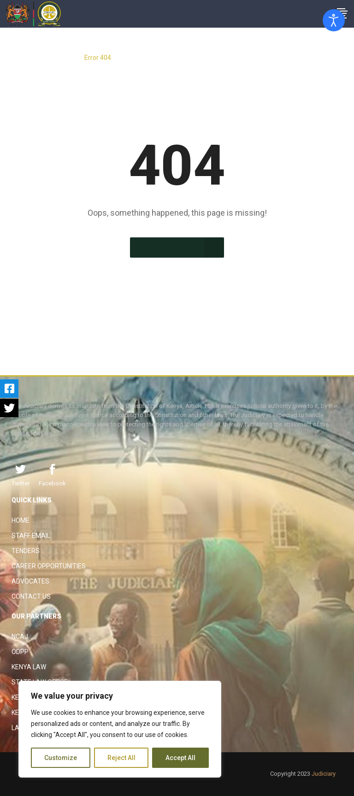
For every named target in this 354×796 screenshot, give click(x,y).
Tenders (26, 550)
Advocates (30, 581)
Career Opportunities (49, 566)
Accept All (180, 757)
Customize (60, 757)
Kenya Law (29, 667)
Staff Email (31, 535)
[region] (119, 729)
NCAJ (20, 636)
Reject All (121, 757)
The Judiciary (58, 57)
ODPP (20, 651)
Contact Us (31, 596)
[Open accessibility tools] (334, 20)
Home (21, 520)
